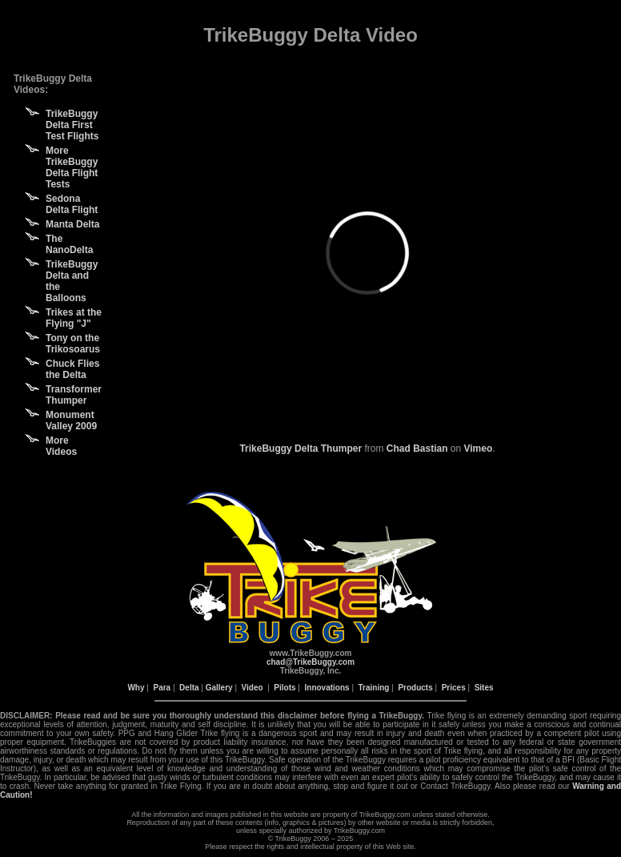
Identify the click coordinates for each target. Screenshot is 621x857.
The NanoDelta (69, 244)
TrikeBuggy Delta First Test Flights (72, 125)
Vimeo (478, 448)
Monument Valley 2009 (71, 420)
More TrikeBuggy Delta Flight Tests (72, 167)
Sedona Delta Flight (72, 204)
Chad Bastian (417, 448)
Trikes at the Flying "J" (74, 318)
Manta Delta (72, 224)
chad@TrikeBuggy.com (310, 662)
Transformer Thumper (74, 395)
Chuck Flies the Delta (72, 369)
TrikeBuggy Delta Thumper (300, 448)
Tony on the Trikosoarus (73, 343)
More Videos (61, 446)
